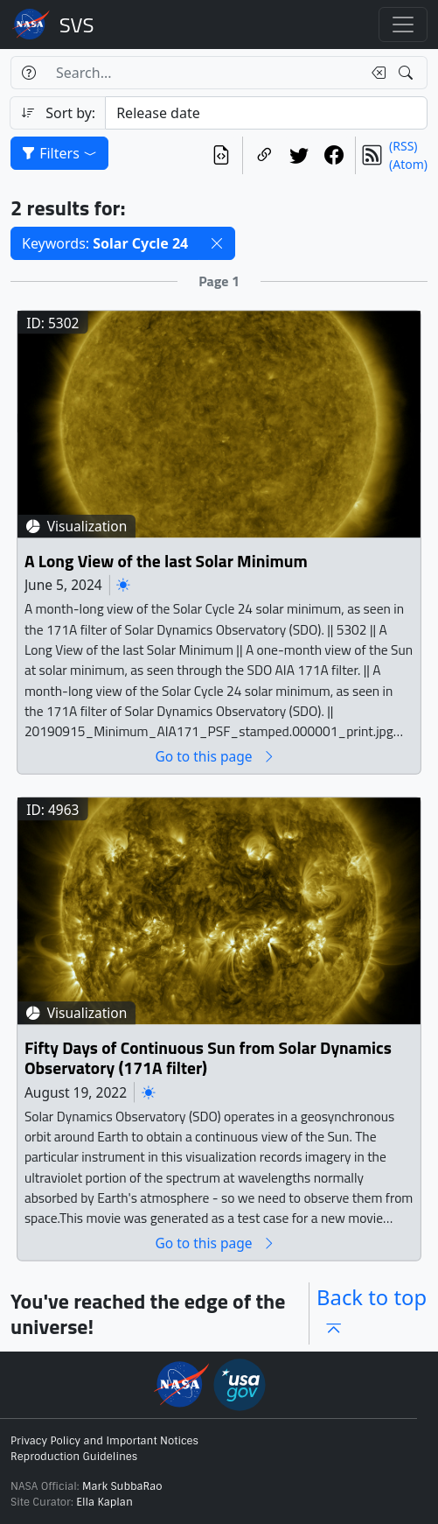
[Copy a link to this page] (264, 155)
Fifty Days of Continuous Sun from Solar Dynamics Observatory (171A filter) (208, 1057)
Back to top (371, 1313)
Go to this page (215, 757)
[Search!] (408, 72)
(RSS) (403, 145)
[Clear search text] (375, 72)
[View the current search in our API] (221, 155)
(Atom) (408, 164)
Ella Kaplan (104, 1502)
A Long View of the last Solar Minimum (166, 561)
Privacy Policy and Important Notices (104, 1441)
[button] (216, 243)
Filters (59, 153)
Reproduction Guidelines (73, 1457)
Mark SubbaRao (122, 1486)
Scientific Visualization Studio (76, 24)
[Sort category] (266, 113)
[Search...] (203, 72)
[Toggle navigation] (403, 24)
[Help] (28, 72)
